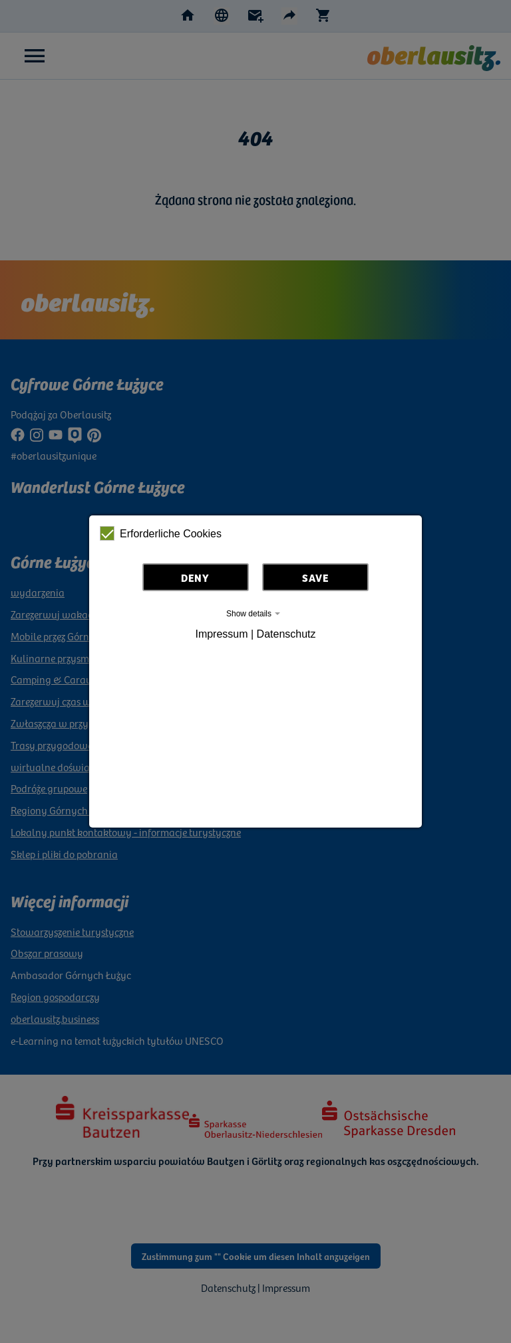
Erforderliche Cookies (161, 533)
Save (315, 577)
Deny (195, 577)
